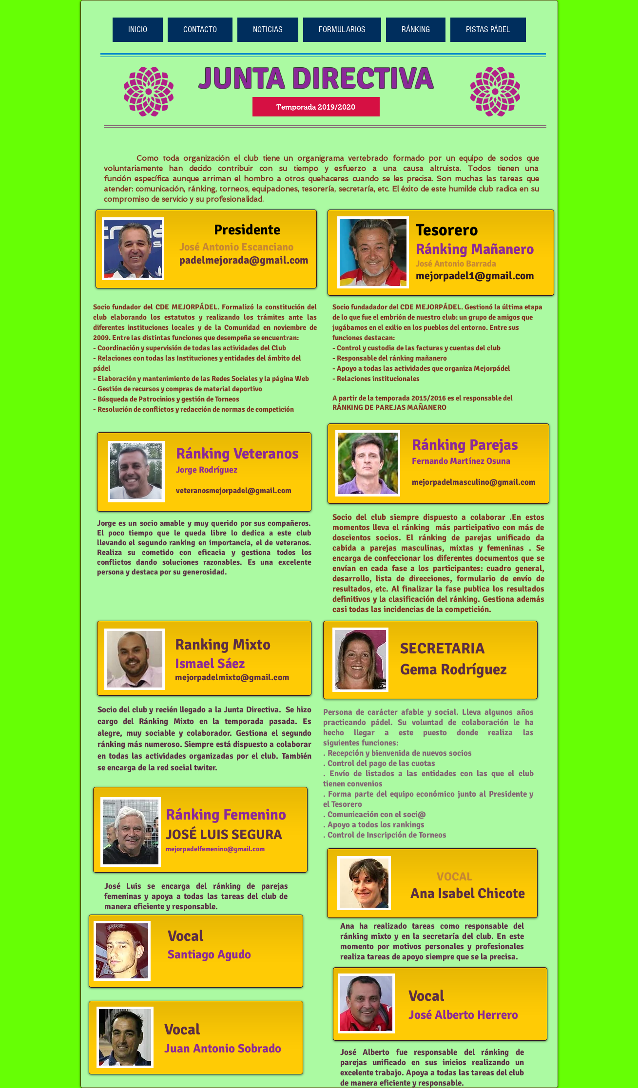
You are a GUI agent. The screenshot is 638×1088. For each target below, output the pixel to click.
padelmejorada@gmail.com (244, 260)
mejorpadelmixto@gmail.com (232, 677)
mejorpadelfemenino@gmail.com (215, 849)
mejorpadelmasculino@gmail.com (474, 482)
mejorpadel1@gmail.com (475, 275)
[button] (342, 30)
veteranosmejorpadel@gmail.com (233, 491)
